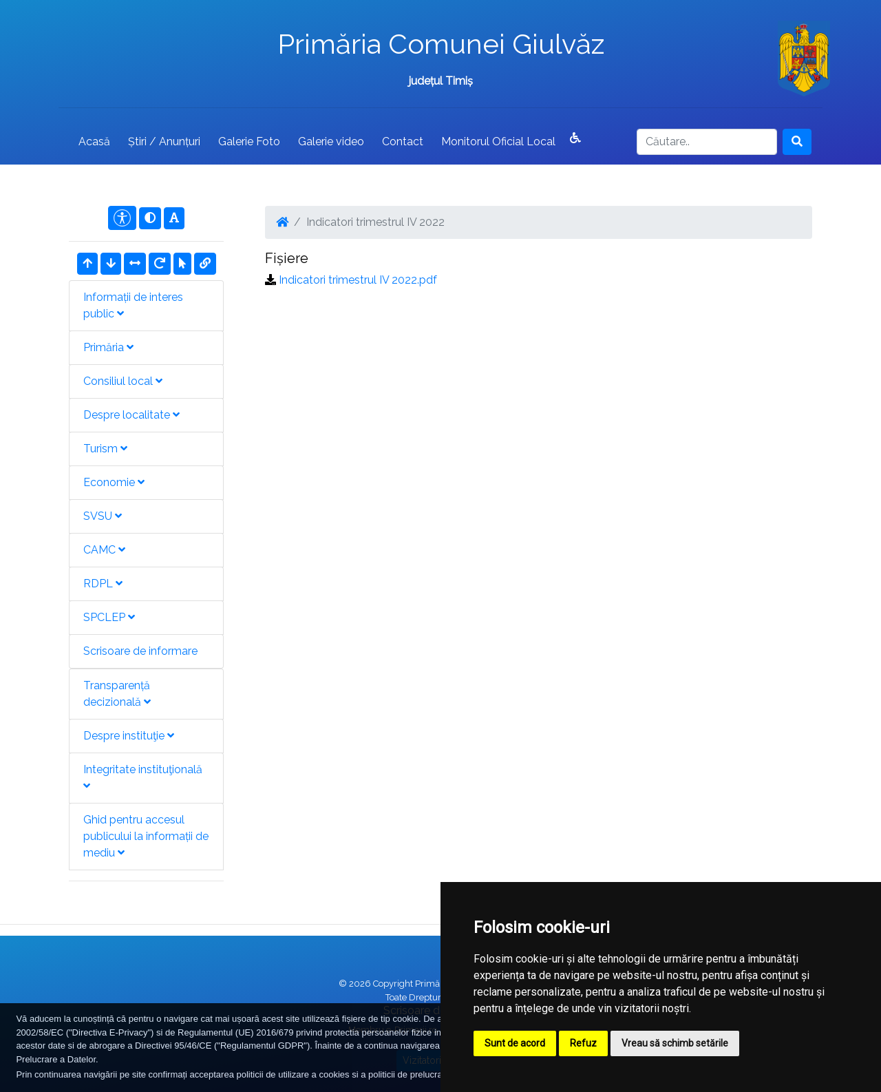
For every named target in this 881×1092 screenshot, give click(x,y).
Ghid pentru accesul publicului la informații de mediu (146, 836)
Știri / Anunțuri (164, 141)
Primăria (108, 347)
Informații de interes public (133, 305)
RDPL (103, 583)
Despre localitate (131, 414)
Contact (402, 141)
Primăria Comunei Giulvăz (440, 44)
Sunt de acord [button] (515, 1043)
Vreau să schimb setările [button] (675, 1043)
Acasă (94, 141)
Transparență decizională (117, 693)
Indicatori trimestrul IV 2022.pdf (358, 279)
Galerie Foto (249, 141)
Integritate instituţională (142, 777)
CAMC (104, 549)
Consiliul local (122, 381)
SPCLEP (109, 617)
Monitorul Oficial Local (498, 141)
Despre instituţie (128, 735)
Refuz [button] (583, 1043)
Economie (114, 482)
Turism (105, 448)
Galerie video (331, 141)
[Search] (707, 142)
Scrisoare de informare (140, 651)
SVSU (102, 516)
